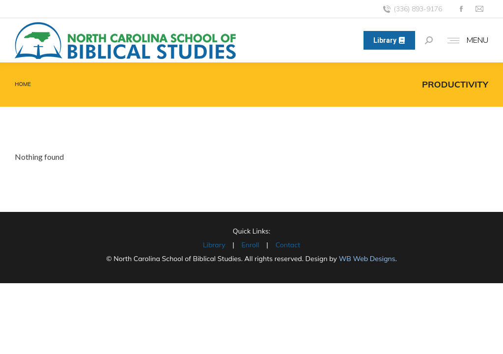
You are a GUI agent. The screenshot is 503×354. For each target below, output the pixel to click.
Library (214, 244)
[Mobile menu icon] (465, 40)
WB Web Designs (367, 258)
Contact (288, 244)
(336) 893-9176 (412, 9)
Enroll (250, 244)
